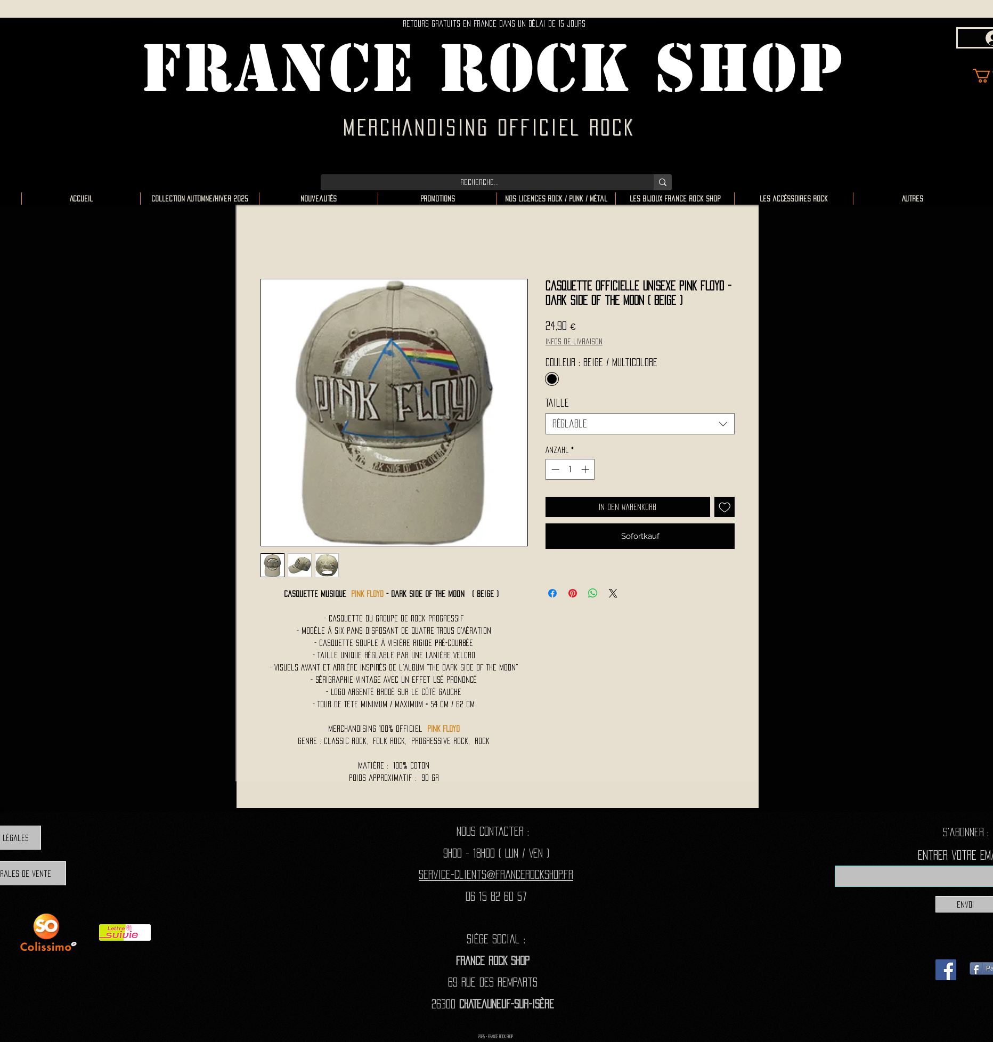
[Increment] (586, 469)
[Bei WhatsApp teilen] (593, 593)
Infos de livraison (574, 341)
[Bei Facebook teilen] (552, 593)
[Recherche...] (479, 182)
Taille (557, 403)
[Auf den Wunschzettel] (724, 507)
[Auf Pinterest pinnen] (572, 593)
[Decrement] (554, 469)
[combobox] (640, 423)
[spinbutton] (570, 469)
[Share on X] (613, 593)
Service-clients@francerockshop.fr (496, 874)
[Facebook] (945, 969)
